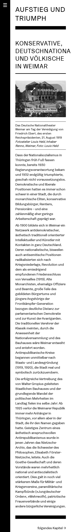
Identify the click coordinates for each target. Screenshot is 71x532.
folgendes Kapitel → (51, 526)
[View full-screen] (45, 90)
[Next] (60, 105)
